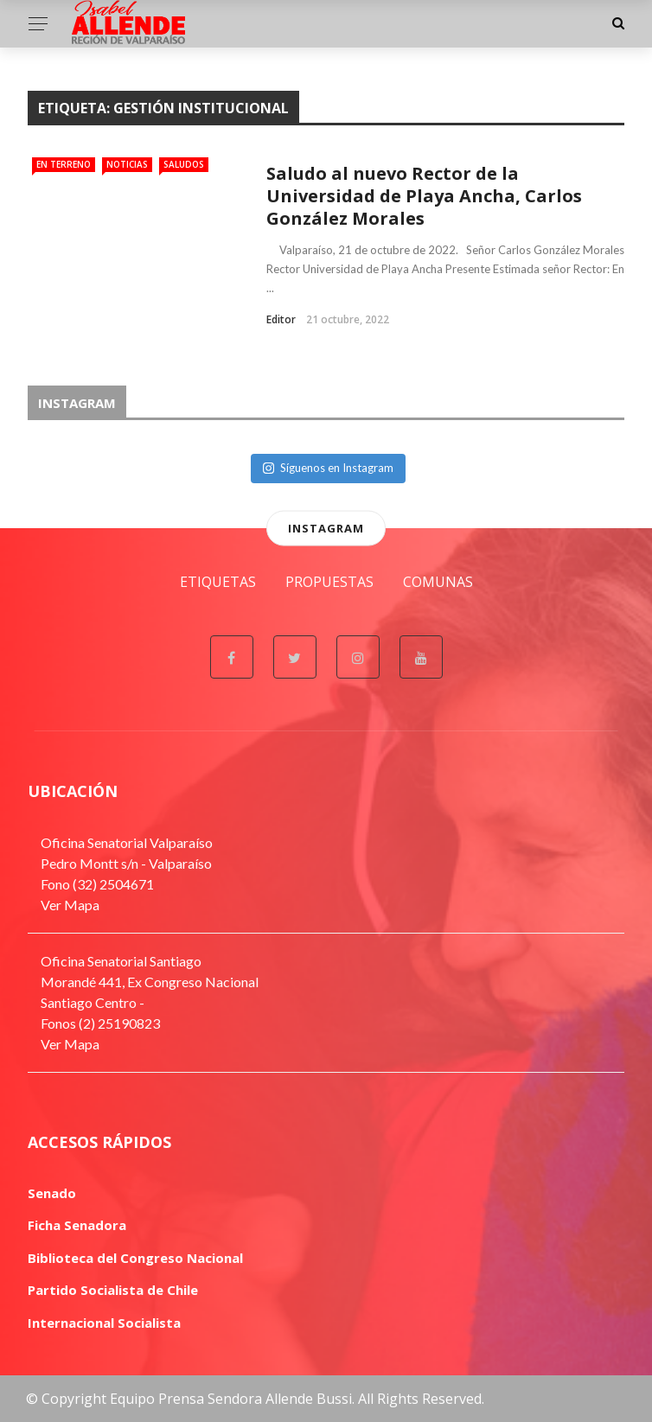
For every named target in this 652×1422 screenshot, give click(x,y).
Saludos (183, 164)
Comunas (438, 581)
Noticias (127, 164)
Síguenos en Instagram (328, 468)
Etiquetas (218, 581)
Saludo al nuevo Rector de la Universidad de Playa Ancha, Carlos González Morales (424, 196)
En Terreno (63, 164)
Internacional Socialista (104, 1322)
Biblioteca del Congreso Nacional (135, 1257)
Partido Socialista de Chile (113, 1289)
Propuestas (329, 581)
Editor (281, 319)
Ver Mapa (70, 904)
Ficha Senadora (77, 1225)
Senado (52, 1193)
